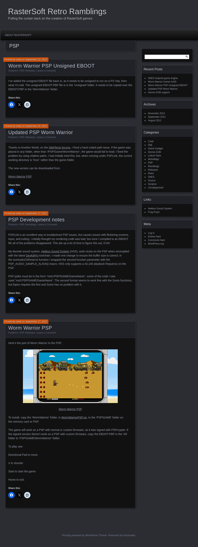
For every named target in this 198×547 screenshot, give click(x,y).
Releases (30, 70)
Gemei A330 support (159, 92)
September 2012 (157, 117)
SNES (151, 177)
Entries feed (154, 236)
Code (151, 141)
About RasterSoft (18, 35)
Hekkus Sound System (55, 251)
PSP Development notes (36, 219)
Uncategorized (155, 187)
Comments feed (156, 240)
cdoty (19, 59)
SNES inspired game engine (163, 78)
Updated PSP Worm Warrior (40, 132)
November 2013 (156, 113)
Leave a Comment (46, 70)
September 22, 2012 (36, 59)
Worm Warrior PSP (20, 176)
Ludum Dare (154, 155)
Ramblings (31, 224)
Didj (150, 145)
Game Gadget (155, 148)
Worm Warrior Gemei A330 (162, 81)
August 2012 (154, 120)
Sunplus (152, 184)
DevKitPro (32, 255)
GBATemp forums (59, 147)
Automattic (129, 535)
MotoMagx (153, 159)
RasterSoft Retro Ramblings (57, 11)
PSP (22, 70)
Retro (151, 173)
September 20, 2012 (36, 126)
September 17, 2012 (36, 213)
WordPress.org (156, 243)
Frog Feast (153, 212)
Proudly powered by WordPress (80, 535)
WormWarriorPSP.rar (74, 417)
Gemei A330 (154, 152)
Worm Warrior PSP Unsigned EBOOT (51, 66)
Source (152, 180)
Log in (151, 233)
